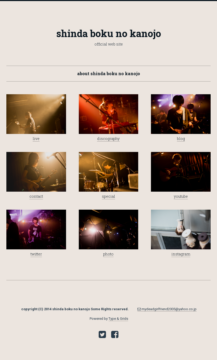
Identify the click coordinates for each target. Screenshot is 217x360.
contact (36, 196)
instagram (180, 253)
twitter (36, 253)
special (108, 196)
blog (181, 138)
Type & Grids (118, 319)
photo (108, 253)
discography (108, 138)
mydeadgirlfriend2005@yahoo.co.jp (167, 309)
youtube (181, 196)
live (36, 138)
